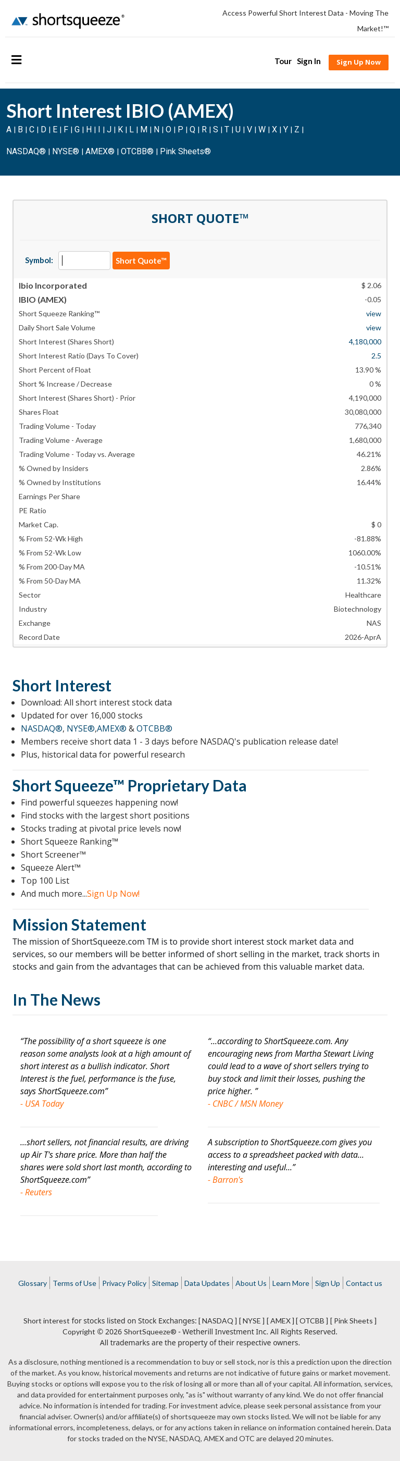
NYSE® (66, 151)
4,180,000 (365, 341)
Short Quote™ (141, 260)
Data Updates (207, 1283)
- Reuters (36, 1192)
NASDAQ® (26, 151)
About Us (251, 1283)
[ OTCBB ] (312, 1320)
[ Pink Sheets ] (353, 1320)
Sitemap (165, 1283)
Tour (283, 61)
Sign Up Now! (113, 893)
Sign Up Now (358, 62)
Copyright (79, 1331)
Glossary (32, 1283)
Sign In (309, 61)
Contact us (364, 1283)
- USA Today (42, 1103)
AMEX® (100, 151)
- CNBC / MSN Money (245, 1103)
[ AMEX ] (280, 1320)
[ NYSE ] (252, 1320)
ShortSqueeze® (150, 1331)
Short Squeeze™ (68, 785)
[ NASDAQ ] (217, 1320)
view (373, 313)
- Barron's (225, 1179)
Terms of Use (74, 1283)
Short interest (46, 1320)
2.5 (376, 355)
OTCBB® (137, 151)
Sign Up (327, 1283)
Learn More (290, 1283)
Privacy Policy (124, 1283)
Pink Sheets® (185, 151)
